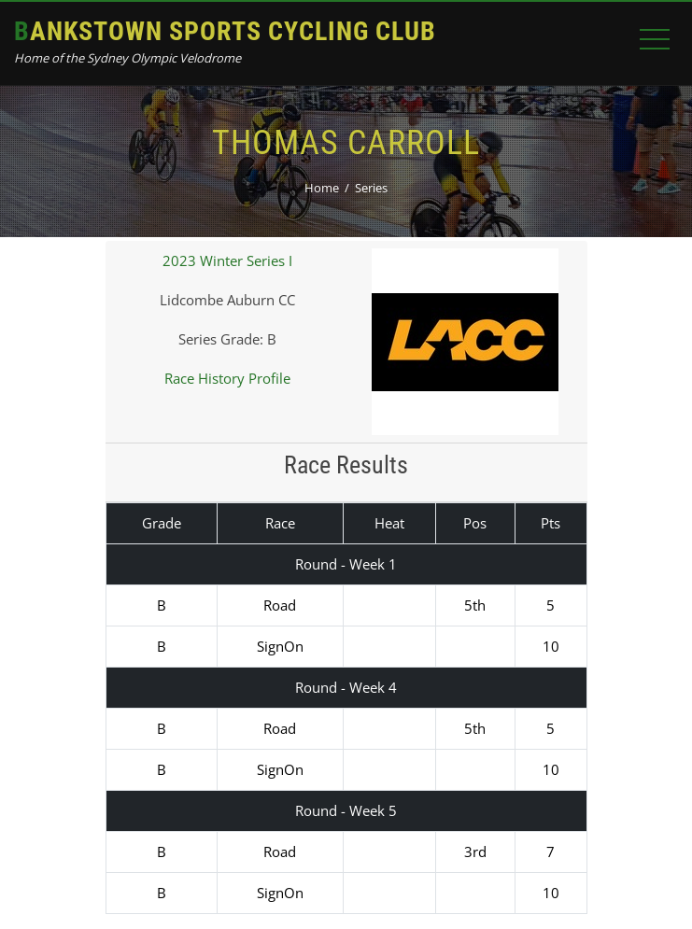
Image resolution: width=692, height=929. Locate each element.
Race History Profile (227, 378)
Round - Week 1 (346, 564)
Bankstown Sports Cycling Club (225, 31)
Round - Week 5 (346, 810)
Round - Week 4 (346, 687)
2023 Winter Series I (227, 260)
